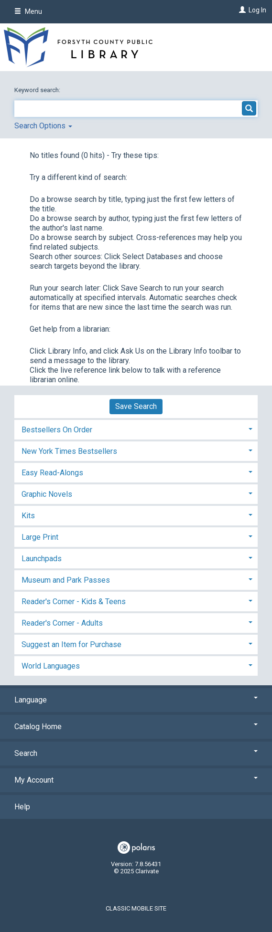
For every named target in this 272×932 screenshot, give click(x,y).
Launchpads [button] (42, 558)
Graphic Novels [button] (47, 494)
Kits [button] (28, 515)
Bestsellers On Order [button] (57, 429)
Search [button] (136, 753)
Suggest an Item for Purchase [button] (71, 644)
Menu (28, 11)
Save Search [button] (136, 406)
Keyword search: (38, 90)
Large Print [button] (40, 537)
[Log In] (241, 10)
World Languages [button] (51, 665)
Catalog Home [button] (136, 726)
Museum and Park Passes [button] (66, 580)
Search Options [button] (43, 125)
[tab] (136, 429)
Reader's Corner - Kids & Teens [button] (74, 601)
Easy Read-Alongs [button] (52, 472)
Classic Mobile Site (136, 908)
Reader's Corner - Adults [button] (62, 623)
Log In (257, 10)
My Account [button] (136, 780)
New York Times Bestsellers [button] (69, 451)
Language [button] (136, 699)
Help (22, 806)
